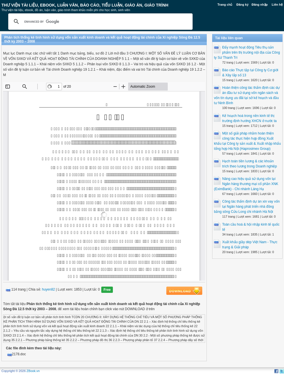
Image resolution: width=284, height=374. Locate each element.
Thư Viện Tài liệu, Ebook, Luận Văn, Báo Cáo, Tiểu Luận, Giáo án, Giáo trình (84, 5)
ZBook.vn (33, 371)
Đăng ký (242, 4)
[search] (99, 21)
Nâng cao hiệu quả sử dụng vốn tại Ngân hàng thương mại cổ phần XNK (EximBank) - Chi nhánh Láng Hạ (246, 184)
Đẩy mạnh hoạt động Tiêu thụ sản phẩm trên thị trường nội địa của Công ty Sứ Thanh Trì (247, 52)
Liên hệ (277, 4)
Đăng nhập (260, 4)
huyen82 (48, 289)
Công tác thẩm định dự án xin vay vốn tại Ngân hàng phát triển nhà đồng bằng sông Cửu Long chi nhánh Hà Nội (246, 206)
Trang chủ (225, 4)
